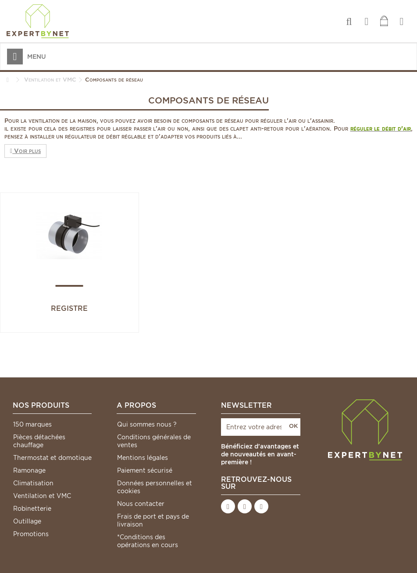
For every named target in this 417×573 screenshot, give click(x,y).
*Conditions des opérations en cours (147, 541)
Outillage (27, 521)
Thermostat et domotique (52, 457)
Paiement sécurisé (144, 470)
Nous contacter (140, 503)
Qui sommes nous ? (147, 424)
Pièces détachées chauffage (39, 441)
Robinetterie (32, 508)
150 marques (32, 424)
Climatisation (33, 483)
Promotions (31, 533)
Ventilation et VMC (42, 495)
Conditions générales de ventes (154, 441)
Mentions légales (142, 457)
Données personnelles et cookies (154, 487)
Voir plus (25, 150)
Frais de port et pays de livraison (153, 520)
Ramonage (29, 470)
